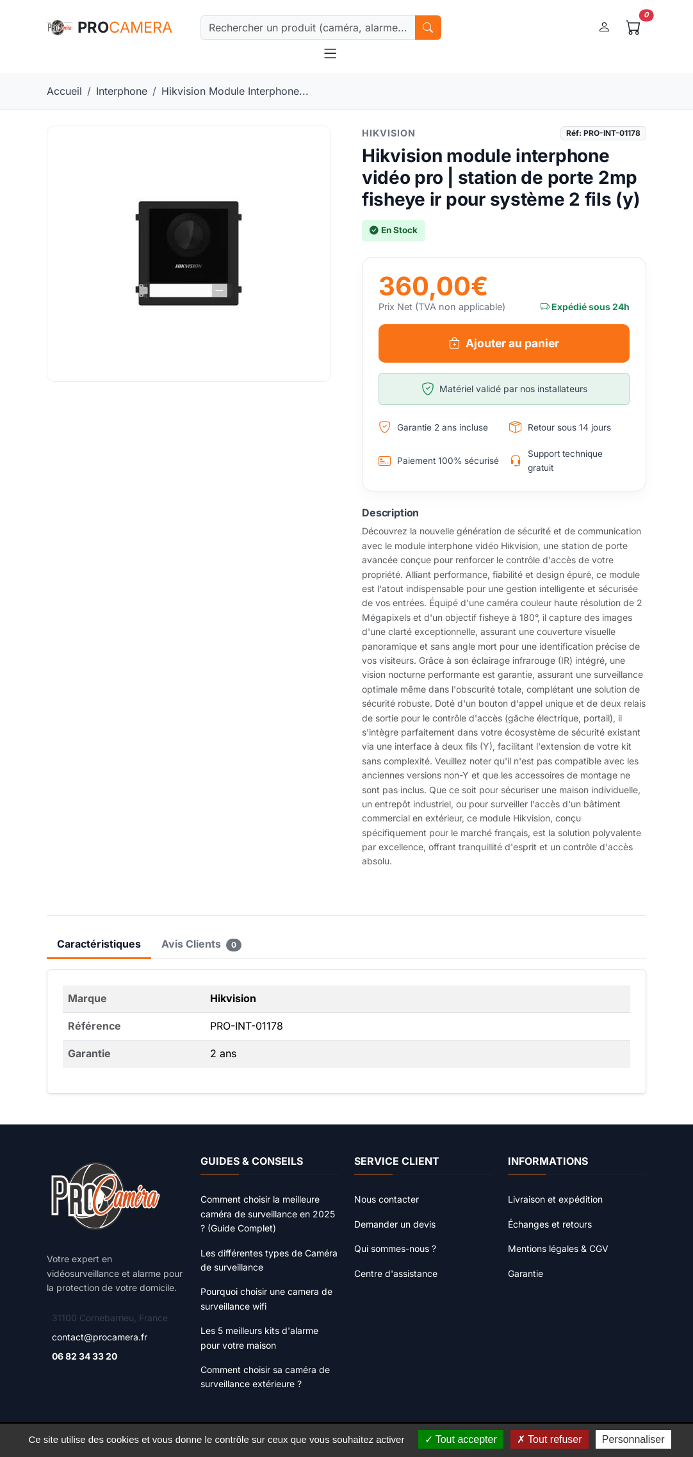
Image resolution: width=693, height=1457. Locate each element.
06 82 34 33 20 (84, 1356)
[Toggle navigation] (330, 54)
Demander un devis (395, 1224)
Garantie (525, 1273)
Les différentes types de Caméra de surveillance (269, 1259)
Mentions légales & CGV (558, 1248)
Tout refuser (549, 1439)
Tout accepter (461, 1439)
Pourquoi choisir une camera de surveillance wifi (266, 1298)
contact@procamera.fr (99, 1336)
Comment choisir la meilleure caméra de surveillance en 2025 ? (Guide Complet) (267, 1213)
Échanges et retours (550, 1224)
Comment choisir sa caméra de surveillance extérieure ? (265, 1376)
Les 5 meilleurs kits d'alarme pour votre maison (259, 1337)
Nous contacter (386, 1199)
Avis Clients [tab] (201, 944)
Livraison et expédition (555, 1199)
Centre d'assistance (395, 1273)
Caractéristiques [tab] (99, 943)
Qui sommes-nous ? (395, 1248)
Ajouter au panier (504, 343)
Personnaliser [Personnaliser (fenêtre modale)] (633, 1439)
